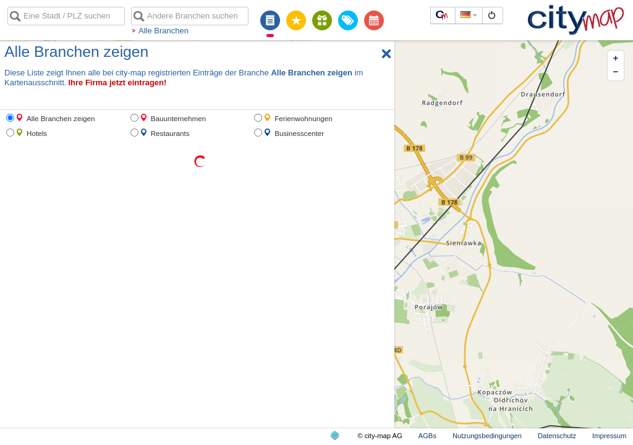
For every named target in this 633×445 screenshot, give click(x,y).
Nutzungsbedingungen (487, 435)
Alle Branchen (163, 30)
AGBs (427, 435)
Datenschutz (557, 435)
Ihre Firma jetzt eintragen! (117, 82)
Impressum (609, 435)
